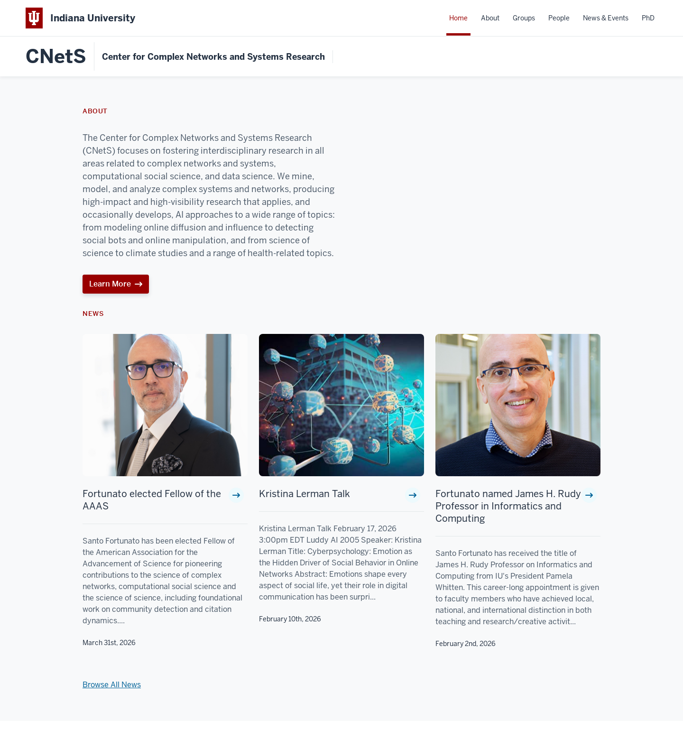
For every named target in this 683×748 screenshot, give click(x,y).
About (490, 18)
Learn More (110, 284)
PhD (648, 18)
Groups (524, 18)
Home (458, 18)
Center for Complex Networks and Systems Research (213, 56)
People (558, 18)
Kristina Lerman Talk (304, 494)
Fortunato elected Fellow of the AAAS (152, 500)
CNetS (56, 56)
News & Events (605, 18)
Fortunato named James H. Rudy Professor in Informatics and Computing (508, 506)
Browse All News (112, 685)
